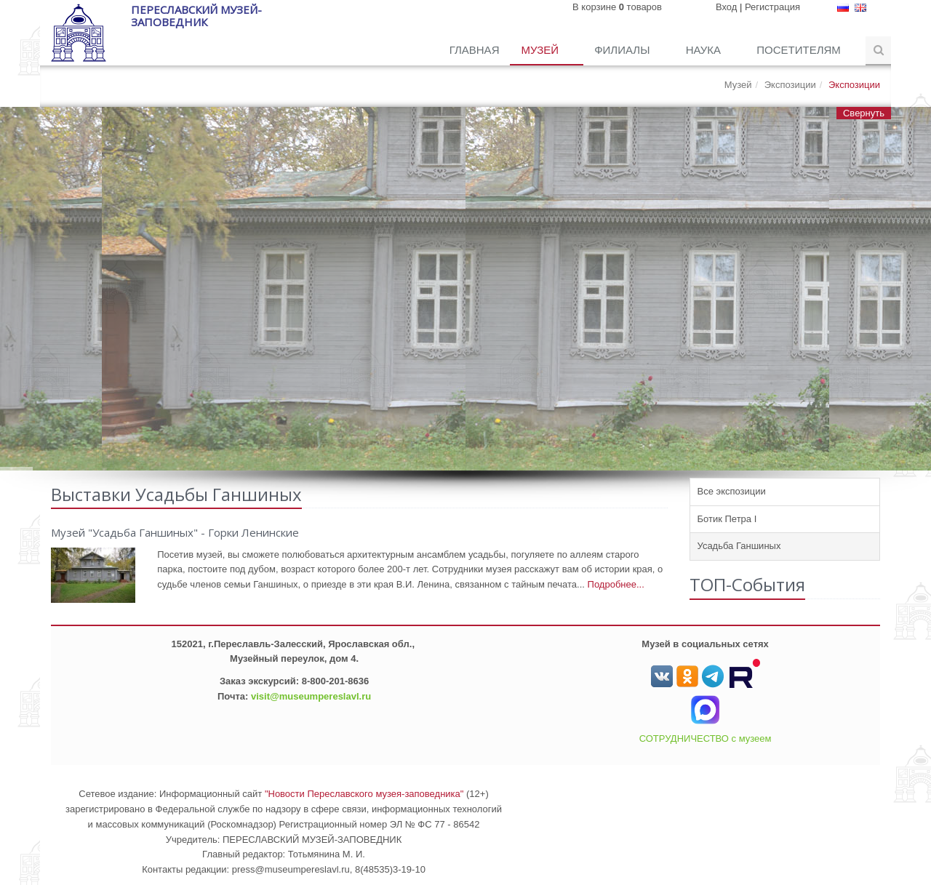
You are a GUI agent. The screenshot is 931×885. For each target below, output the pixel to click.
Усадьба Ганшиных (739, 545)
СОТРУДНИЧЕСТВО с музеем (705, 738)
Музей (541, 50)
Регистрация (772, 6)
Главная (474, 50)
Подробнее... (616, 584)
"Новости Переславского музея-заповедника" (364, 793)
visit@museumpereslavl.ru (311, 696)
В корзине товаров (617, 6)
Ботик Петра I (727, 518)
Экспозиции (790, 84)
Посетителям (800, 50)
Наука (705, 50)
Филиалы (623, 50)
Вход (726, 6)
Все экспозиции (732, 491)
